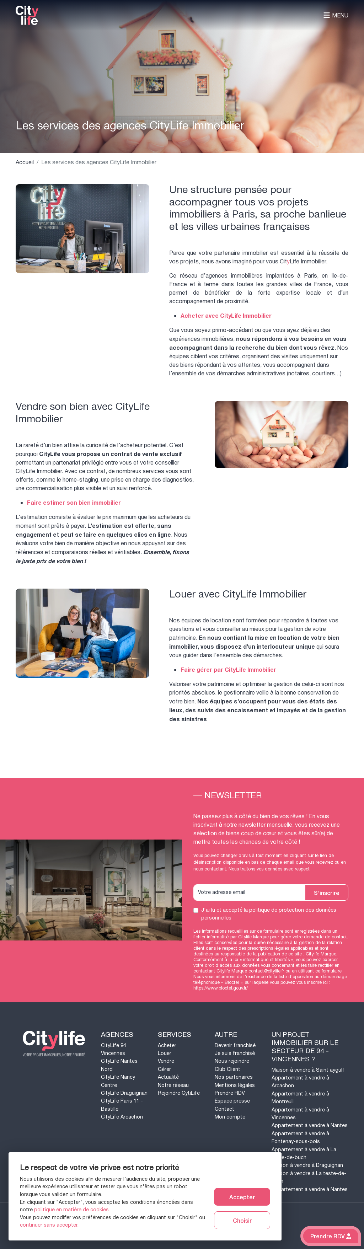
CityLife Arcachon (122, 1117)
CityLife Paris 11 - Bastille (122, 1105)
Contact (224, 1109)
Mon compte (230, 1117)
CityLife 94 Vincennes (113, 1049)
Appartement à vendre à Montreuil (300, 1098)
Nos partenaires (234, 1077)
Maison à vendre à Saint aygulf (308, 1070)
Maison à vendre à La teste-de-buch (309, 1177)
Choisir (242, 1220)
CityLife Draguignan (124, 1093)
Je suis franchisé (235, 1053)
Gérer (164, 1069)
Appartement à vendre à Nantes (310, 1125)
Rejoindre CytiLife (179, 1093)
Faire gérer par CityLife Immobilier (228, 670)
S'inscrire (326, 892)
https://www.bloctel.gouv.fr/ (220, 988)
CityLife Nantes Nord (119, 1065)
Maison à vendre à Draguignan (307, 1165)
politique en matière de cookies (71, 1210)
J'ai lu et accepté (268, 914)
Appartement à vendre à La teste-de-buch (304, 1154)
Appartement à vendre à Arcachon (300, 1082)
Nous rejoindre (232, 1061)
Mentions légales (235, 1085)
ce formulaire (328, 971)
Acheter (167, 1045)
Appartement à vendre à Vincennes (300, 1114)
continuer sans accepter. (49, 1225)
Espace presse (232, 1101)
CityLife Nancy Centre (118, 1081)
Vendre (166, 1061)
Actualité (168, 1077)
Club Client (227, 1069)
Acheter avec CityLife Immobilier (226, 316)
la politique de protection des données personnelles (268, 914)
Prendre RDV (230, 1093)
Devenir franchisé (235, 1045)
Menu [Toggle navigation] (335, 15)
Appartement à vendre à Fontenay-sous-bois (300, 1138)
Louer (164, 1053)
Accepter (242, 1196)
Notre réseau (173, 1085)
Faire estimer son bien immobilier (74, 503)
